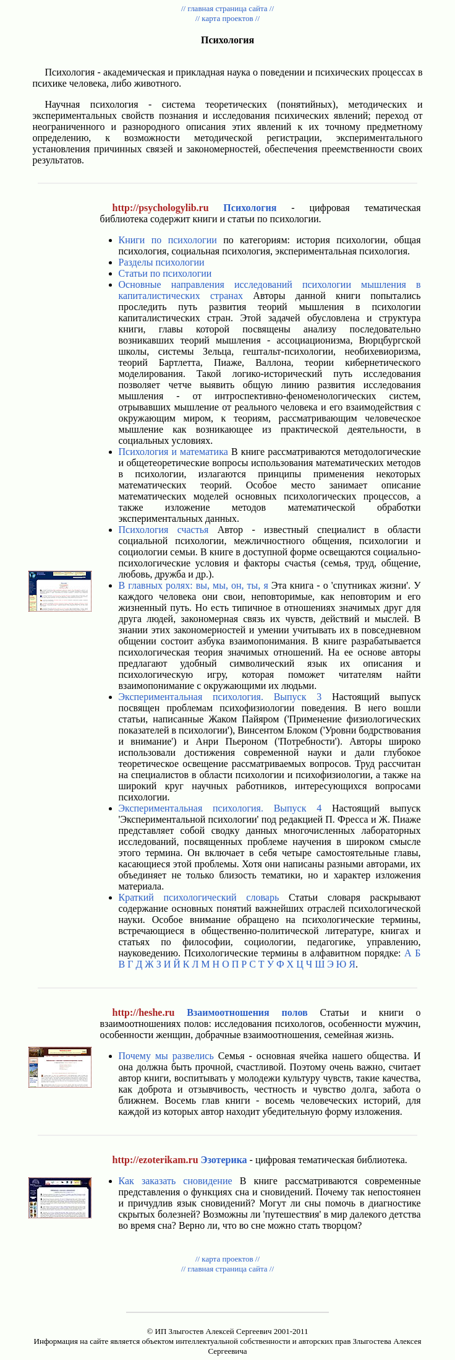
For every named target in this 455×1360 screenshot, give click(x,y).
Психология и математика (173, 451)
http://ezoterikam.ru (155, 1159)
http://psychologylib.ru (161, 207)
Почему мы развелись (166, 1055)
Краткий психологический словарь (199, 897)
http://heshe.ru (144, 1012)
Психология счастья (164, 529)
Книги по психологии (168, 240)
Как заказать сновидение (175, 1181)
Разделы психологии (162, 262)
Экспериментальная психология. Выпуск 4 (220, 808)
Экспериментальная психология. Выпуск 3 (220, 696)
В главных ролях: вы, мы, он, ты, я (193, 585)
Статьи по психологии (165, 273)
